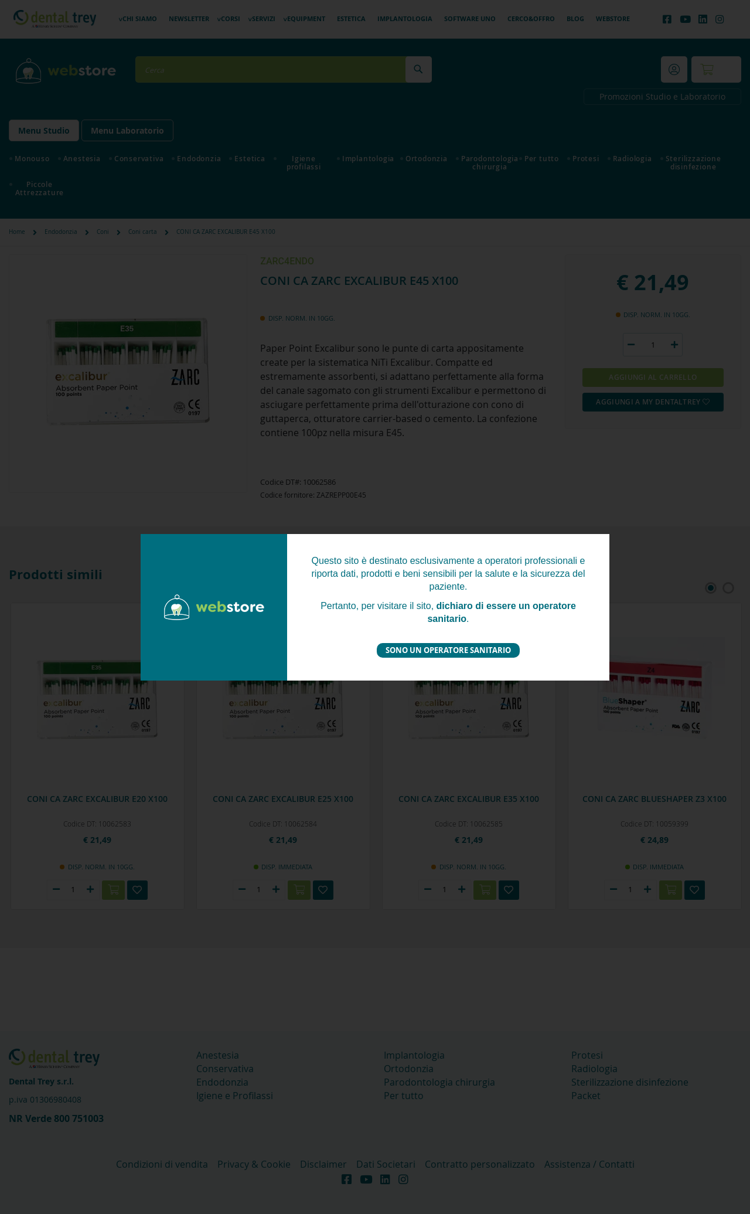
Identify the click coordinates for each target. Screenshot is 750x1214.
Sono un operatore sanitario (448, 650)
